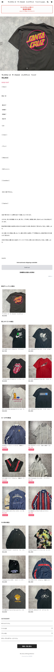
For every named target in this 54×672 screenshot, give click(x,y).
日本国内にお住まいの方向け (27, 272)
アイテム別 (4, 628)
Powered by (27, 656)
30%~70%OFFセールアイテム (9, 638)
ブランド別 (4, 633)
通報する (50, 276)
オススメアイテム (5, 623)
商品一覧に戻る (27, 646)
